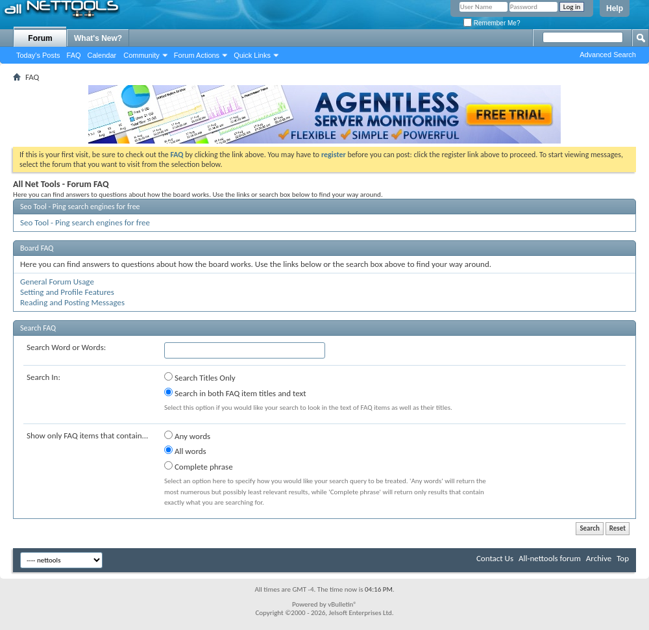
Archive (598, 558)
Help (614, 8)
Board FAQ (36, 248)
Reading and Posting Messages (72, 302)
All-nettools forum (550, 558)
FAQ (74, 55)
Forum (40, 38)
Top (623, 558)
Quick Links (252, 55)
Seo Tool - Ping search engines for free (80, 206)
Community (141, 55)
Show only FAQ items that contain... (87, 435)
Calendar (102, 55)
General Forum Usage (57, 281)
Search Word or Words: (66, 347)
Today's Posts (38, 55)
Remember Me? (491, 23)
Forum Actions (196, 55)
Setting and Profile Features (67, 292)
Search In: (43, 377)
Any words (187, 436)
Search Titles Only (200, 377)
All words (185, 451)
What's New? (98, 38)
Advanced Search (608, 54)
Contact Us (494, 558)
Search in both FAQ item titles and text (235, 393)
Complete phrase (198, 466)
